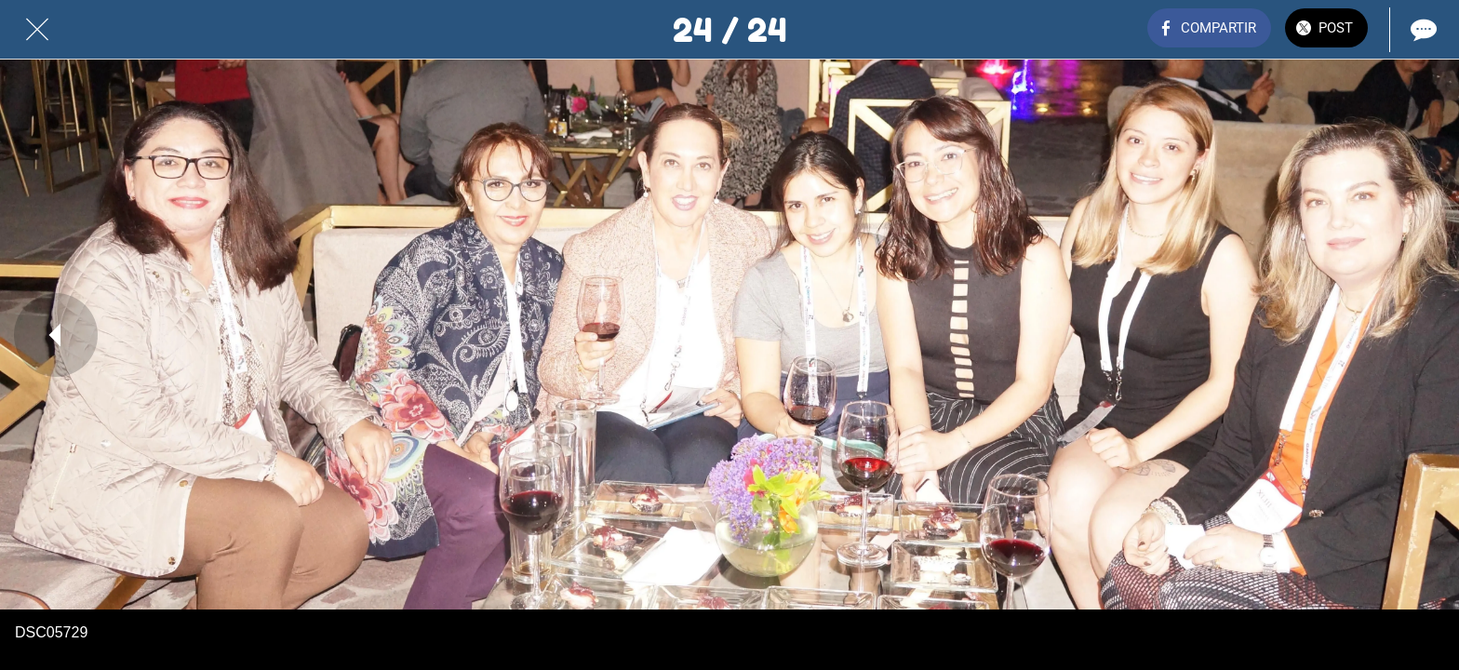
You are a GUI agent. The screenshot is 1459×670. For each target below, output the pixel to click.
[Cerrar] (37, 30)
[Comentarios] (1421, 29)
